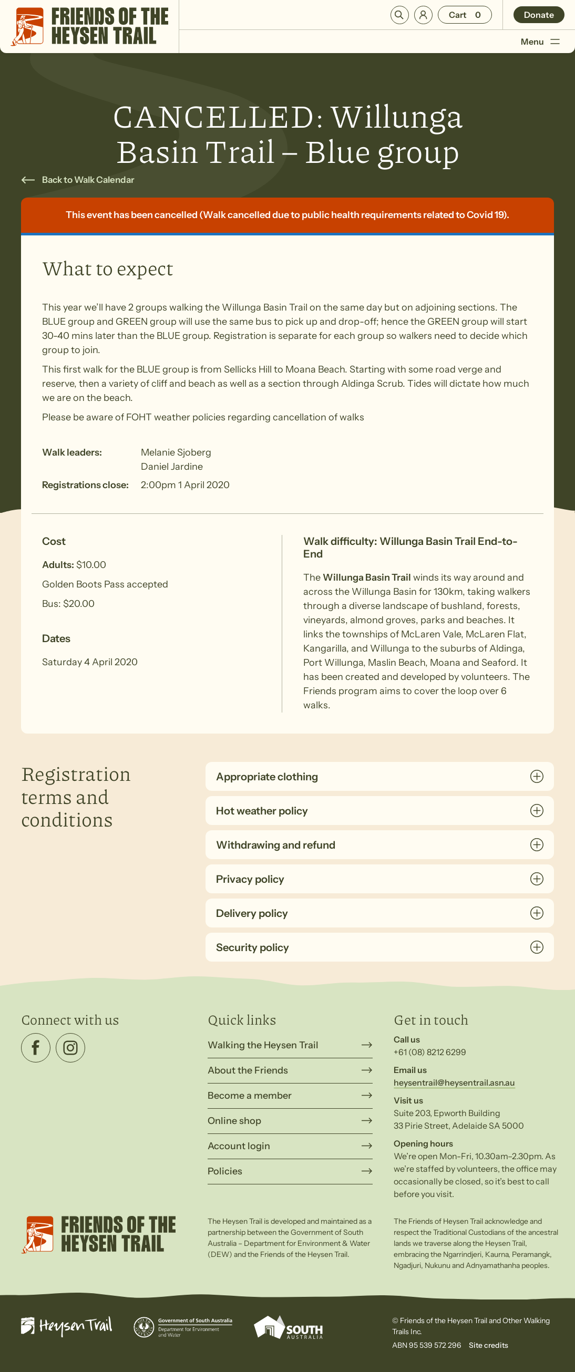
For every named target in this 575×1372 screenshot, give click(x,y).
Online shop (234, 1121)
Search (400, 15)
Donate (539, 14)
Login (423, 15)
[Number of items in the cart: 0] (465, 15)
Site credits (488, 1345)
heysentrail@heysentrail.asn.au (454, 1082)
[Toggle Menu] (555, 41)
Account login (239, 1146)
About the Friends (248, 1070)
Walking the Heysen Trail (263, 1045)
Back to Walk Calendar (88, 179)
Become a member (250, 1095)
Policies (225, 1171)
